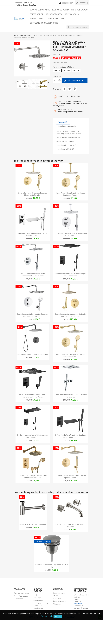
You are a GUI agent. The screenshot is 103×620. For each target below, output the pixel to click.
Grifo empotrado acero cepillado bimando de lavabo (70, 525)
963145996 (27, 3)
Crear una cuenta (59, 601)
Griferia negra (72, 14)
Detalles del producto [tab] (67, 126)
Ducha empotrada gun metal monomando (32, 354)
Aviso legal (37, 598)
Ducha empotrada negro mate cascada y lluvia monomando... (32, 436)
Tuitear (69, 88)
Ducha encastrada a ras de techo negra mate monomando (70, 275)
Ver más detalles (47, 616)
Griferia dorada (38, 18)
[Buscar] (78, 27)
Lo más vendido (19, 599)
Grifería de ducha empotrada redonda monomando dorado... (32, 194)
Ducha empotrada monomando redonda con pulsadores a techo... (70, 315)
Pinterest (75, 88)
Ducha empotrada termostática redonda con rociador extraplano (32, 315)
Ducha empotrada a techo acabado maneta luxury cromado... (70, 234)
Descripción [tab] (63, 122)
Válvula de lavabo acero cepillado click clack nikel (51, 566)
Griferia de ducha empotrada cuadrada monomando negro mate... (32, 396)
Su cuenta (58, 589)
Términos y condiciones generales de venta (41, 608)
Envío (36, 595)
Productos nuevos (21, 596)
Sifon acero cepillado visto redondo (32, 524)
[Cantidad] (55, 80)
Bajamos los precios (21, 593)
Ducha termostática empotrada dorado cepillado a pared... (70, 194)
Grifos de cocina (56, 18)
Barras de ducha (60, 10)
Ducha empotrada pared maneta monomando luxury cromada (33, 275)
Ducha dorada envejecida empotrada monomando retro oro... (33, 476)
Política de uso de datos (26, 5)
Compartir (64, 88)
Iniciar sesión (58, 598)
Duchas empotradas (40, 10)
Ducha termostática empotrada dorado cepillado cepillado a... (70, 355)
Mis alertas (57, 604)
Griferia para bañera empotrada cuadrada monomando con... (32, 234)
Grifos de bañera (54, 14)
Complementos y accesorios (44, 23)
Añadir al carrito (74, 80)
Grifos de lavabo (79, 10)
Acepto (58, 616)
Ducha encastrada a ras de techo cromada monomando (70, 396)
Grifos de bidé (36, 14)
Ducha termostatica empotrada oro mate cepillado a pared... (70, 476)
